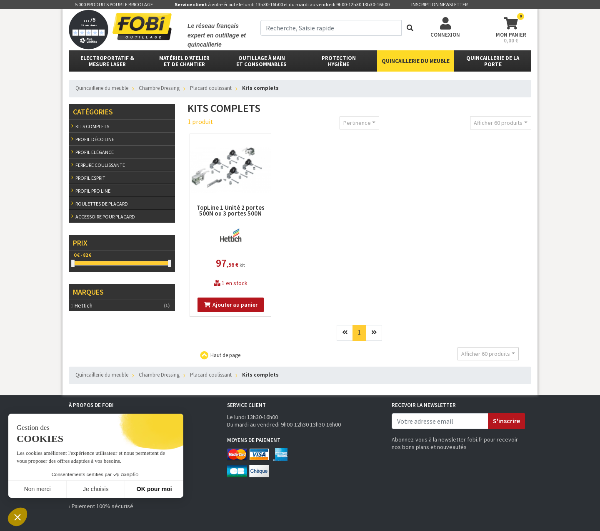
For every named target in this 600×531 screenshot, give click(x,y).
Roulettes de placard (101, 204)
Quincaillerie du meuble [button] (416, 61)
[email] (440, 421)
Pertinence (357, 123)
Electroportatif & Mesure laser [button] (107, 61)
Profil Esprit (90, 178)
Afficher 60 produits (498, 123)
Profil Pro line (92, 191)
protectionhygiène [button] (339, 61)
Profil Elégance (94, 152)
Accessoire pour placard (105, 216)
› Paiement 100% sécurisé (101, 506)
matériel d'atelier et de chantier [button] (184, 61)
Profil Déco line (94, 139)
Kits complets (92, 126)
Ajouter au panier (231, 304)
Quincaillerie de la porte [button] (492, 61)
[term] (331, 28)
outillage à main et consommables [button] (261, 61)
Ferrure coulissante (100, 165)
